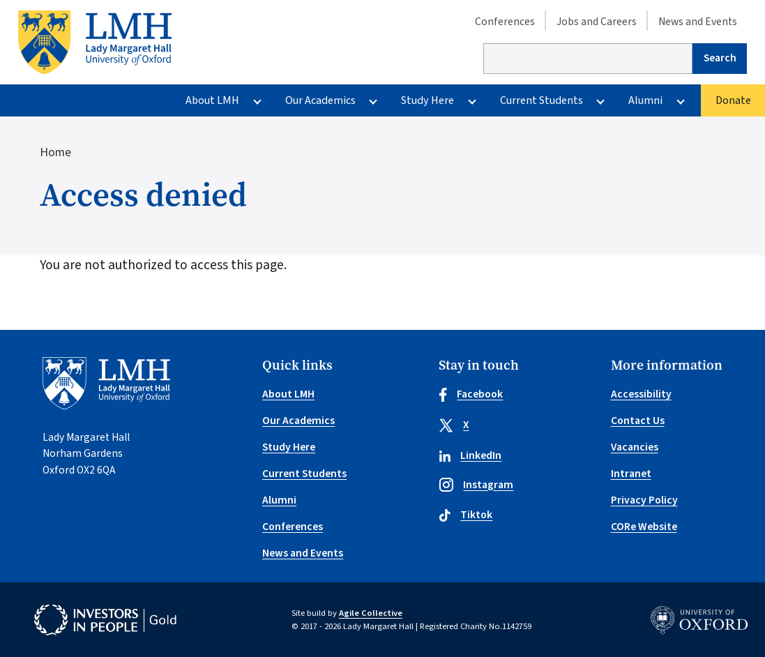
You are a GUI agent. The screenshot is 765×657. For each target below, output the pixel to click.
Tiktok (466, 514)
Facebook (471, 394)
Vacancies (634, 447)
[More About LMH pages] (257, 100)
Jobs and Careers (596, 21)
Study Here (427, 100)
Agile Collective (370, 613)
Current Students (541, 100)
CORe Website (644, 526)
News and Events (697, 21)
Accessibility (641, 394)
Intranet (631, 473)
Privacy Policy (644, 500)
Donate (733, 100)
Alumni (645, 100)
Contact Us (638, 420)
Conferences (505, 21)
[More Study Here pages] (472, 100)
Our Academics (320, 100)
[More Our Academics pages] (373, 100)
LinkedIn (470, 455)
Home (55, 152)
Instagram (476, 484)
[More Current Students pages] (601, 100)
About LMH (212, 100)
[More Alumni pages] (680, 100)
